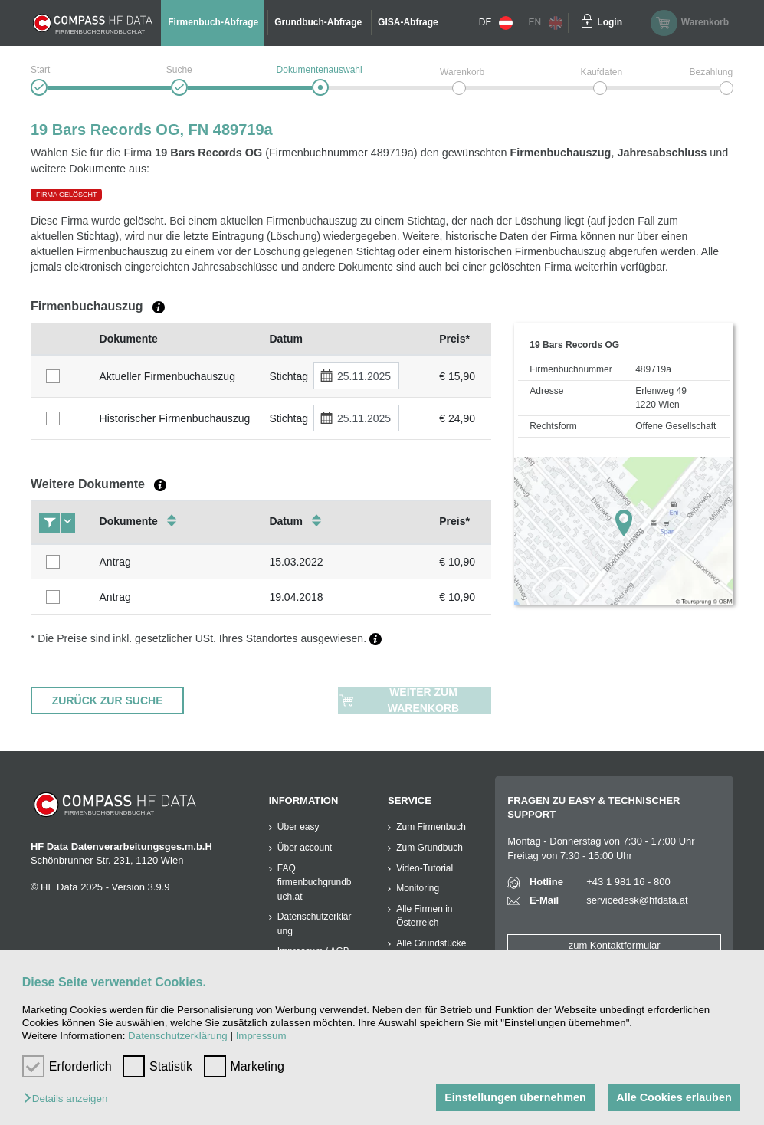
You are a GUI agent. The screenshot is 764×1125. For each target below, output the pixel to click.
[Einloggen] (587, 23)
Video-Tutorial (424, 868)
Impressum (261, 1035)
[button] (69, 1099)
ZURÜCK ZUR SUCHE (107, 700)
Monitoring (417, 888)
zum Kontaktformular (615, 945)
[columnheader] (61, 339)
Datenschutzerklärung (178, 1035)
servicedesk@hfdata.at (636, 900)
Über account (304, 847)
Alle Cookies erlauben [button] (673, 1097)
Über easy (298, 827)
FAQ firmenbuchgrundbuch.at (314, 882)
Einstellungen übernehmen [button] (515, 1097)
